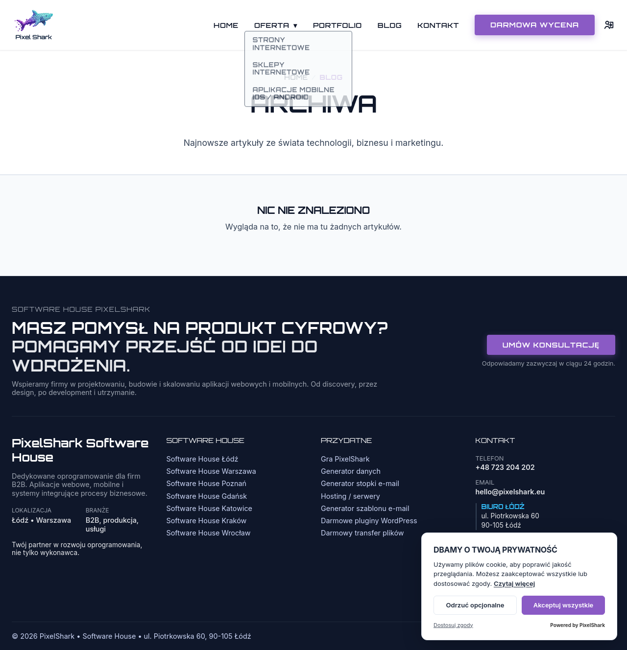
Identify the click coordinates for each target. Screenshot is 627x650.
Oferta (275, 25)
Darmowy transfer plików (362, 533)
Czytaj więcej (514, 583)
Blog (390, 25)
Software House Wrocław (209, 533)
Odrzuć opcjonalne (475, 605)
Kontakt (438, 25)
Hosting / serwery (350, 496)
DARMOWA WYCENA (534, 24)
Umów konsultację (551, 344)
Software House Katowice (210, 508)
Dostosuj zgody (453, 625)
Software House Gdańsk (207, 496)
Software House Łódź (203, 459)
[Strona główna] (34, 25)
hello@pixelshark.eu (510, 492)
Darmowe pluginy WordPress (369, 520)
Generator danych (351, 471)
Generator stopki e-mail (360, 483)
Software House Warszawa (211, 471)
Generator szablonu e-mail (365, 508)
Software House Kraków (207, 520)
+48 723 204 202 (505, 467)
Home (226, 25)
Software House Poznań (207, 483)
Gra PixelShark (345, 459)
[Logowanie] (609, 25)
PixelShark (592, 625)
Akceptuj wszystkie (563, 605)
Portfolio (337, 25)
